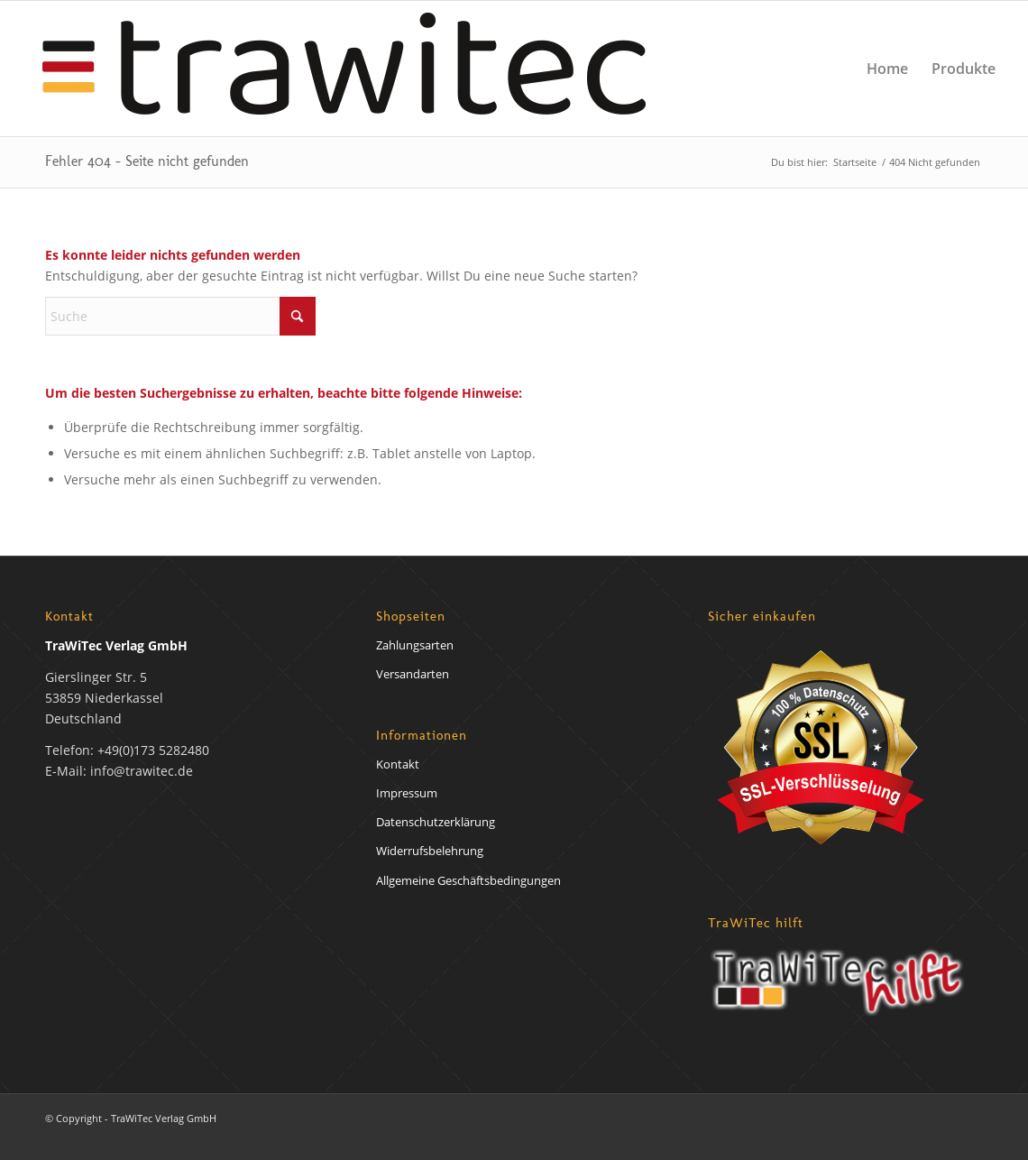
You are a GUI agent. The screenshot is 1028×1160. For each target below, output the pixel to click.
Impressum (406, 793)
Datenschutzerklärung (435, 822)
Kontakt (397, 764)
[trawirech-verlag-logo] (344, 68)
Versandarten (412, 674)
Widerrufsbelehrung (429, 850)
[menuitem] (887, 68)
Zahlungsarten (415, 645)
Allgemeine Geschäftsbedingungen (468, 880)
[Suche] (180, 316)
